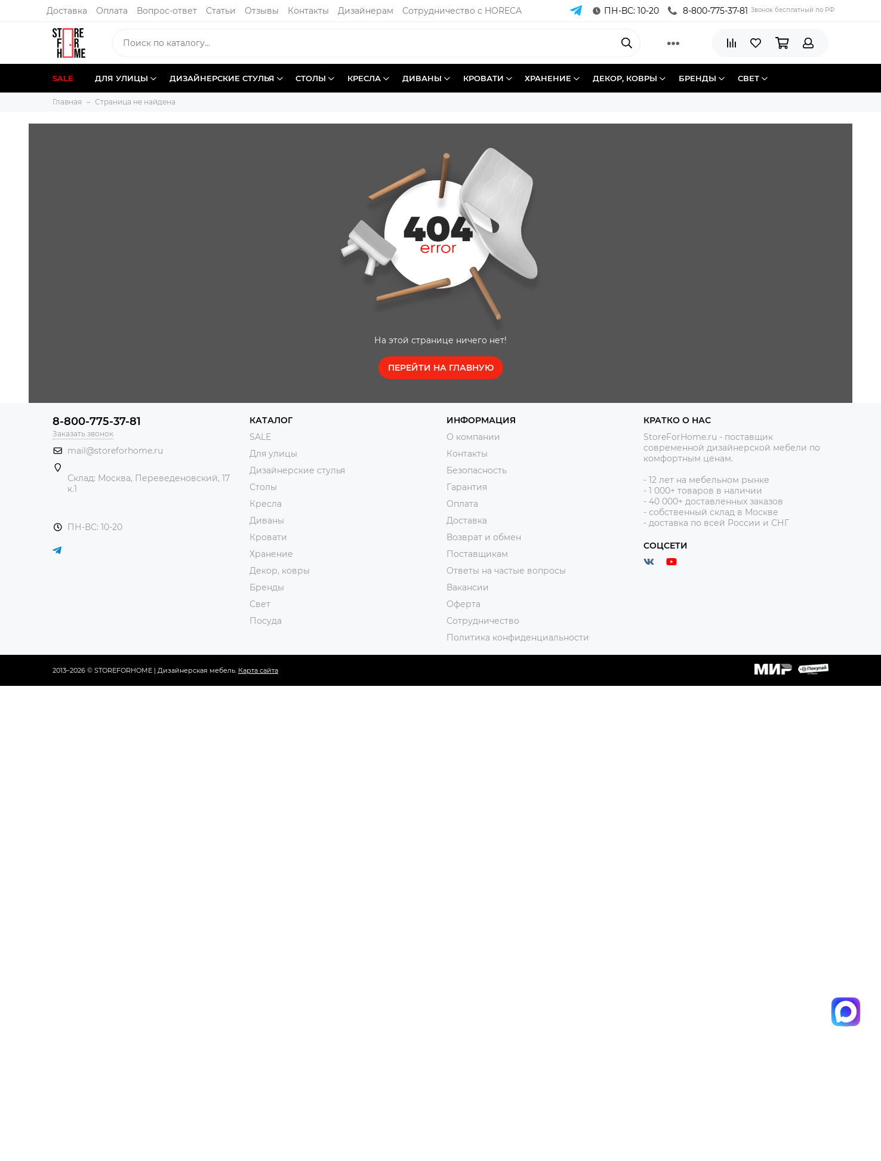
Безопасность (476, 470)
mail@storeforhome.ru (115, 450)
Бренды (266, 587)
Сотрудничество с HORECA (462, 10)
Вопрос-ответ (167, 10)
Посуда (265, 620)
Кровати (268, 537)
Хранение (271, 554)
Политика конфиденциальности (517, 637)
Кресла (265, 503)
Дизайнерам (365, 10)
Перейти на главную (441, 367)
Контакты (308, 10)
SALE (260, 437)
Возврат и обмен (483, 537)
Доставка (67, 10)
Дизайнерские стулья (297, 470)
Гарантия (466, 487)
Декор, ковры (279, 570)
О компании (473, 437)
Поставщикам (477, 554)
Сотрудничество (482, 620)
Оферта (463, 604)
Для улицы (273, 453)
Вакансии (467, 587)
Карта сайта (258, 670)
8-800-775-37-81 (708, 10)
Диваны (266, 520)
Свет (259, 604)
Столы (263, 487)
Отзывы (262, 10)
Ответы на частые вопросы (506, 570)
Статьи (221, 10)
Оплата (112, 10)
